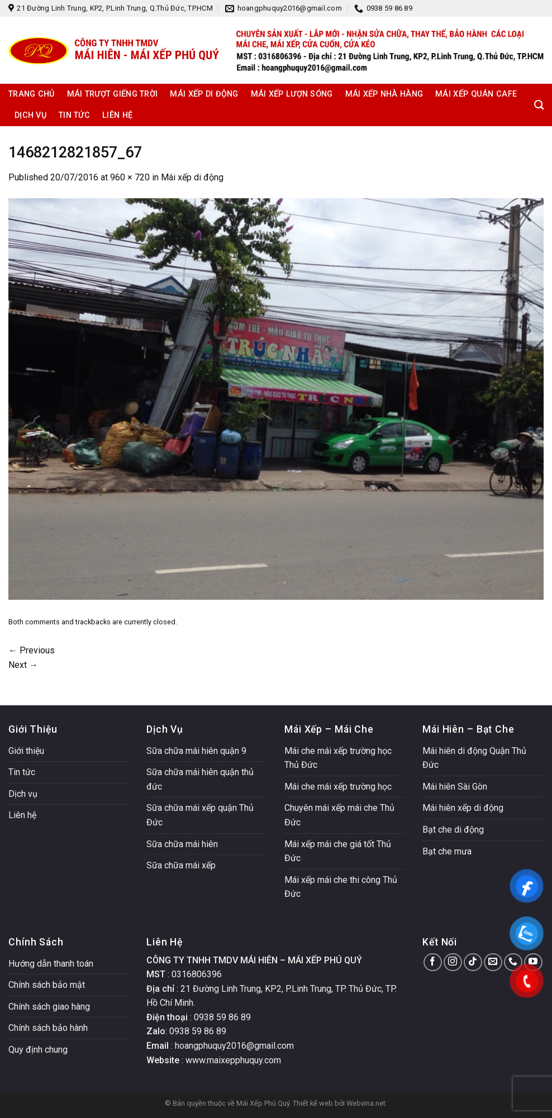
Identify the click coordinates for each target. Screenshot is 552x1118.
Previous (31, 650)
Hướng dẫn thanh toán (50, 963)
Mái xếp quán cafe (476, 94)
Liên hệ (117, 115)
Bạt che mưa (447, 851)
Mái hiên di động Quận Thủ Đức (474, 758)
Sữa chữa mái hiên (182, 844)
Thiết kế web (313, 1103)
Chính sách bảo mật (46, 985)
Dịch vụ (30, 115)
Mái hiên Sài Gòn (454, 786)
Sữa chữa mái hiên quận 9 (196, 751)
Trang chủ (31, 94)
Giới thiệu (26, 751)
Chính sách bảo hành (48, 1028)
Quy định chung (38, 1049)
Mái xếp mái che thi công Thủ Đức (340, 887)
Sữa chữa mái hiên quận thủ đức (200, 779)
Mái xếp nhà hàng (384, 94)
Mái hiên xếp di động (462, 807)
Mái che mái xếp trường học (338, 786)
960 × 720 (130, 177)
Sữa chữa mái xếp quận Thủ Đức (200, 815)
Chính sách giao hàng (49, 1006)
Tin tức (74, 115)
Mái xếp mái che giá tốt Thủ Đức (337, 851)
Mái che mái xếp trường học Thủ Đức (338, 758)
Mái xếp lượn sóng (292, 94)
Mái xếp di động (204, 94)
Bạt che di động (453, 829)
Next (23, 665)
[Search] (539, 105)
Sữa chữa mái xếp (181, 865)
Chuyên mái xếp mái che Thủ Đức (339, 815)
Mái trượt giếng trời (112, 94)
